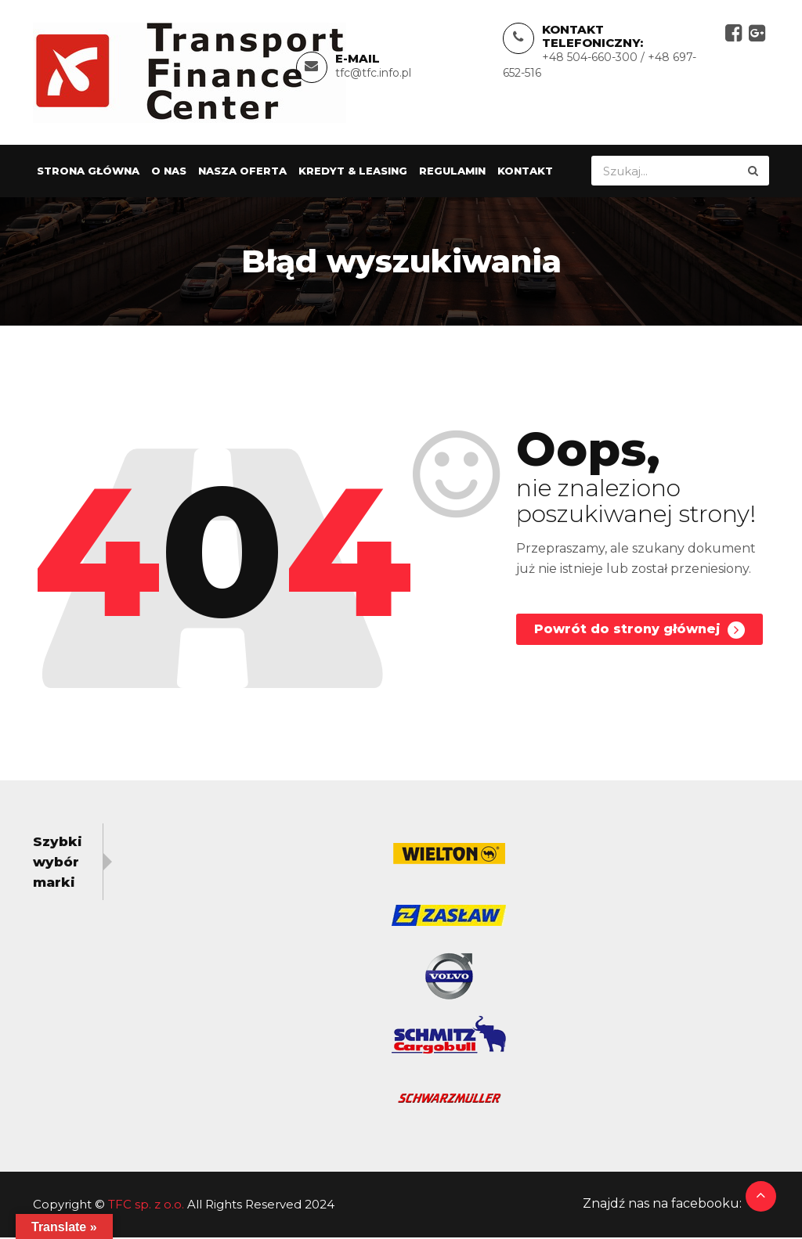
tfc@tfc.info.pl (373, 74)
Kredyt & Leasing (352, 173)
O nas (168, 173)
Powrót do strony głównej (638, 633)
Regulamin (452, 173)
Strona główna (88, 173)
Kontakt (525, 173)
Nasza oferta (242, 173)
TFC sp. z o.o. (146, 1205)
